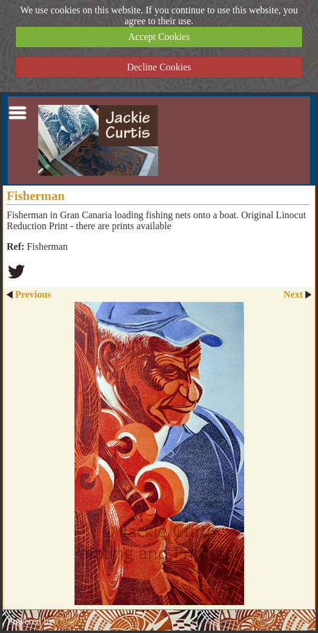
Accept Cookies (159, 37)
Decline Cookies (159, 67)
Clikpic (70, 621)
